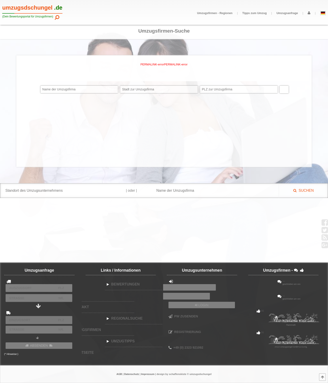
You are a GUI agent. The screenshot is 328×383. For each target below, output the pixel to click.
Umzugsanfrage (287, 13)
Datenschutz (131, 374)
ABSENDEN (39, 345)
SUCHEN (303, 190)
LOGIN (202, 305)
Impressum (148, 374)
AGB (119, 374)
